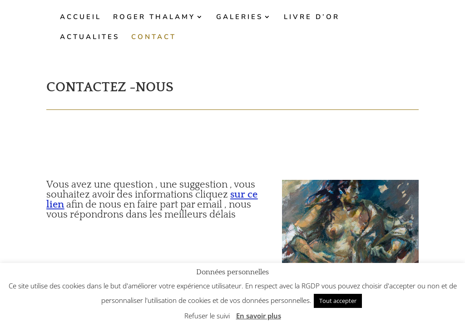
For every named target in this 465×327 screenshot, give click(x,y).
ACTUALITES (89, 37)
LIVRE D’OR (312, 17)
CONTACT (153, 37)
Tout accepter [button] (337, 301)
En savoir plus (258, 315)
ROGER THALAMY (154, 17)
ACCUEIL (80, 17)
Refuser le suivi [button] (207, 315)
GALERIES (239, 17)
